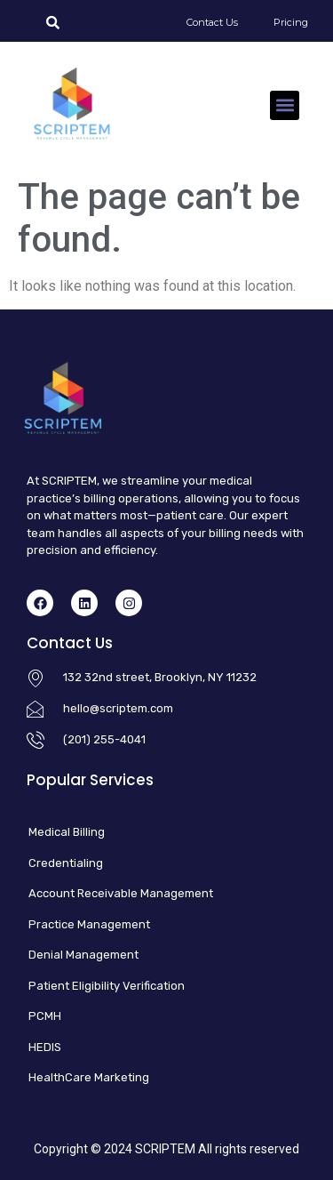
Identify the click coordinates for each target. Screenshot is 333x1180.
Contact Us (212, 22)
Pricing (291, 22)
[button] (284, 105)
